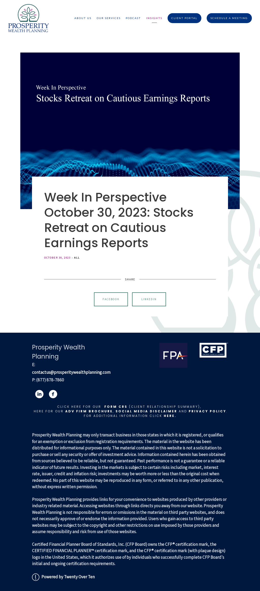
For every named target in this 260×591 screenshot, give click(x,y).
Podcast (133, 18)
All (77, 257)
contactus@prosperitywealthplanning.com (71, 372)
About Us (82, 18)
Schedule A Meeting (229, 18)
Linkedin (149, 299)
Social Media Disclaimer (146, 411)
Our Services (109, 18)
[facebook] (53, 394)
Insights (154, 18)
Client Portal (184, 18)
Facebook (111, 299)
